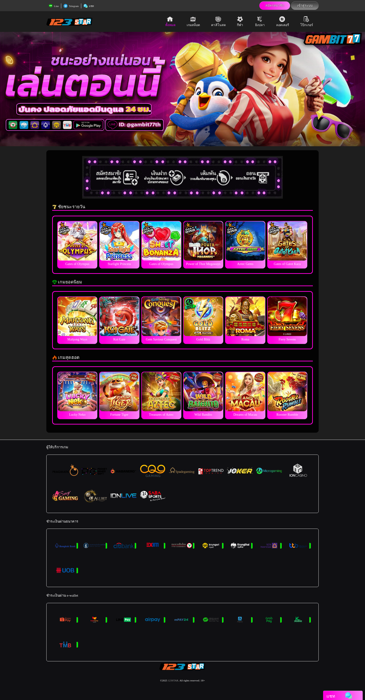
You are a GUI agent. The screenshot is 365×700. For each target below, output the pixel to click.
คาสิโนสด (218, 21)
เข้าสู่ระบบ (305, 5)
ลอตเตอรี (282, 21)
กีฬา (240, 21)
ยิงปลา (260, 21)
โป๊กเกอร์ (306, 21)
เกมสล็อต (193, 21)
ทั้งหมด (170, 21)
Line (54, 6)
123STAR (173, 680)
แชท (89, 6)
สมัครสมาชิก (274, 5)
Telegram (71, 6)
